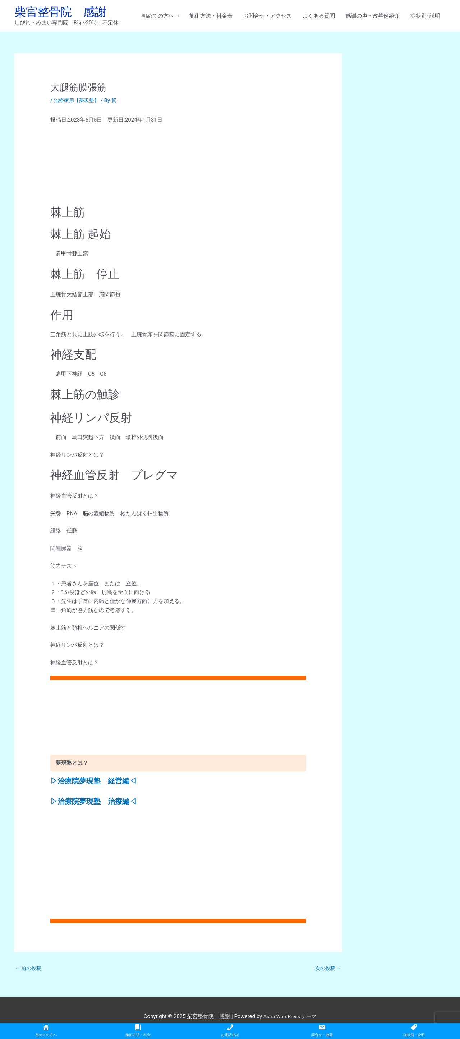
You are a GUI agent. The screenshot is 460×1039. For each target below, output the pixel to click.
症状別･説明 (425, 17)
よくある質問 (319, 17)
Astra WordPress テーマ (290, 1019)
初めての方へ (158, 17)
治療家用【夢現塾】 (78, 103)
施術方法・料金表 (211, 17)
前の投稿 (29, 970)
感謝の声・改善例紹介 (373, 17)
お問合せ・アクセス (267, 17)
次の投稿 (327, 970)
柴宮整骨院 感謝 (64, 12)
